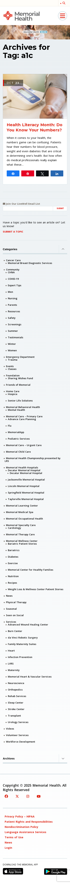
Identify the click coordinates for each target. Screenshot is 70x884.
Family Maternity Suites (22, 644)
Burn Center (15, 631)
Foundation (13, 375)
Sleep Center (15, 702)
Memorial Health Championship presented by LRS (32, 459)
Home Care (12, 391)
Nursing (12, 298)
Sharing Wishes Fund (20, 378)
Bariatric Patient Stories (22, 543)
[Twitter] (17, 796)
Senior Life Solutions (20, 400)
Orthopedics (15, 689)
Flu (9, 425)
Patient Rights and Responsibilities (29, 821)
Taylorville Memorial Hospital (26, 499)
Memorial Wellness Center (22, 541)
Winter (12, 344)
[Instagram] (27, 796)
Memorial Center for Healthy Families (30, 569)
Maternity (14, 670)
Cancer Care (13, 260)
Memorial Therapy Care (20, 534)
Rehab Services (17, 696)
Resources (14, 311)
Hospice (12, 394)
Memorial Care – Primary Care (24, 416)
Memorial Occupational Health (24, 518)
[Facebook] (6, 796)
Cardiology (14, 528)
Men (10, 291)
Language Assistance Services (25, 832)
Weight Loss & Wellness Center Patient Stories (35, 589)
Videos (10, 728)
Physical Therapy (16, 602)
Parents (12, 305)
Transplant (14, 715)
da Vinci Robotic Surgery (23, 637)
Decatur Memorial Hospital (24, 470)
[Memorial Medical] (21, 15)
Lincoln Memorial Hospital (23, 486)
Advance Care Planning (22, 419)
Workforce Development (20, 741)
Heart (11, 650)
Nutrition (13, 576)
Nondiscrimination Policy (21, 827)
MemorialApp (16, 432)
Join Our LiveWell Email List (21, 204)
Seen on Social (15, 615)
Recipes (12, 582)
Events (10, 366)
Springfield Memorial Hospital (26, 492)
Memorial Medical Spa (19, 512)
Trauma (12, 359)
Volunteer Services (17, 735)
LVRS (11, 663)
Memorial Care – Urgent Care (24, 445)
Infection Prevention (20, 657)
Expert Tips (14, 285)
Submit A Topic (13, 231)
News (9, 595)
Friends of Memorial (18, 384)
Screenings (14, 324)
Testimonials (15, 337)
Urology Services (18, 722)
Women (12, 350)
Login (8, 847)
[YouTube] (39, 796)
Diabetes (13, 556)
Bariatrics (13, 550)
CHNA (11, 272)
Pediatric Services (19, 438)
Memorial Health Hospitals (22, 467)
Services (11, 621)
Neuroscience (16, 683)
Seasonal (11, 608)
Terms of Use (14, 837)
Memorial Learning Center (22, 505)
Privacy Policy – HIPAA (20, 816)
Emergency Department (20, 357)
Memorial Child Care (18, 451)
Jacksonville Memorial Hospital (26, 479)
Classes (12, 369)
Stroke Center (16, 709)
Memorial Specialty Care (21, 525)
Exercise (13, 563)
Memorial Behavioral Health (23, 407)
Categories (35, 249)
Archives (35, 758)
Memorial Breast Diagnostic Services (30, 263)
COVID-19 (13, 278)
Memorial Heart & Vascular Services (30, 676)
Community (12, 269)
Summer (13, 331)
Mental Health (16, 410)
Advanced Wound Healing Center (28, 624)
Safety (11, 318)
